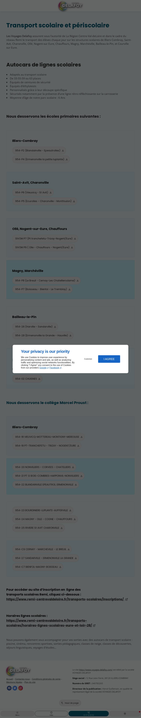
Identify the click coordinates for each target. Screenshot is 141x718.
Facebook (54, 368)
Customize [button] (88, 359)
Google (43, 368)
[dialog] (70, 359)
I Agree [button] (109, 359)
